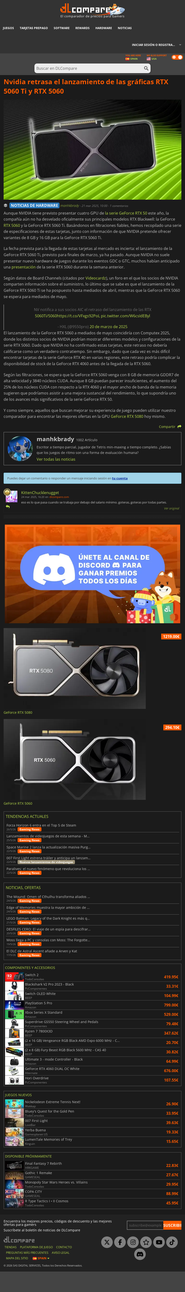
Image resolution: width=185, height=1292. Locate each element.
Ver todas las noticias (56, 459)
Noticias (125, 28)
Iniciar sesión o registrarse (155, 45)
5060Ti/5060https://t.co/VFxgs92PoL (67, 315)
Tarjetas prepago (34, 28)
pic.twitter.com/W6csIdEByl (125, 315)
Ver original (171, 508)
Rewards (82, 28)
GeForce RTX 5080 (127, 416)
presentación (24, 267)
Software (62, 28)
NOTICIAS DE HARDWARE (34, 205)
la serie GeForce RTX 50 (126, 213)
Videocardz (96, 278)
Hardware (103, 28)
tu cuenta (120, 478)
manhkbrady (70, 205)
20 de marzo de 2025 (108, 326)
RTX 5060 (12, 225)
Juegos (8, 28)
